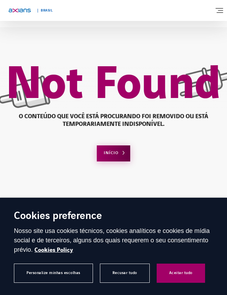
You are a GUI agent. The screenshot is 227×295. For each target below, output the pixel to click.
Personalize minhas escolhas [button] (53, 272)
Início (111, 153)
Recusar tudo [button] (124, 272)
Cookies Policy (53, 250)
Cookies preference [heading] (58, 216)
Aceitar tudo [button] (181, 272)
